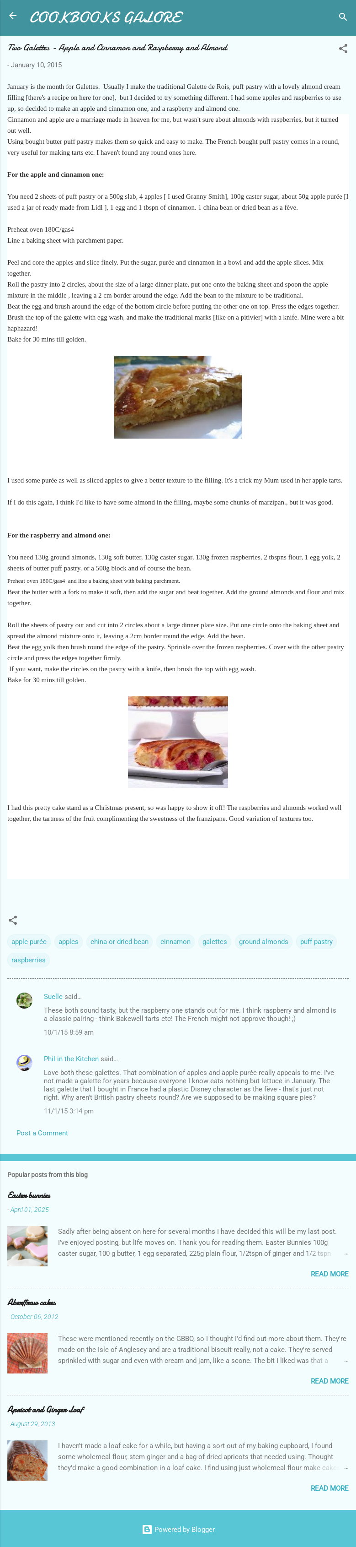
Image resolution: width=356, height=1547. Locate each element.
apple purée (29, 942)
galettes (214, 942)
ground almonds (263, 942)
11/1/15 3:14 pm (69, 1111)
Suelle (53, 997)
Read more (330, 1274)
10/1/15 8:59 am (69, 1032)
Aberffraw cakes (31, 1302)
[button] (343, 50)
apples (68, 942)
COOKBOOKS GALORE (104, 17)
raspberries (28, 960)
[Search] (343, 19)
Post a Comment (42, 1133)
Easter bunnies (28, 1195)
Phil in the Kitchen (71, 1059)
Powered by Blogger (178, 1529)
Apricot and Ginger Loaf (44, 1410)
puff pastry (316, 942)
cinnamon (175, 942)
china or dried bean (119, 942)
